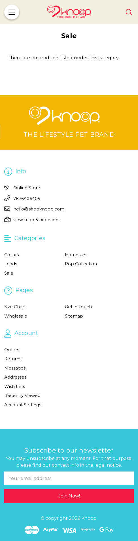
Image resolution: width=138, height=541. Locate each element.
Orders (11, 349)
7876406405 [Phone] (26, 198)
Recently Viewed (22, 395)
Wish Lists (14, 386)
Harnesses (76, 254)
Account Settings (22, 404)
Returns (12, 358)
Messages (15, 368)
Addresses (15, 377)
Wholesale (15, 316)
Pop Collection (81, 263)
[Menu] (11, 12)
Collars (11, 254)
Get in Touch (78, 306)
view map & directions (36, 219)
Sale (8, 273)
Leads (10, 263)
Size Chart (15, 306)
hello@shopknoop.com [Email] (38, 209)
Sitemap (74, 316)
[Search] (129, 12)
